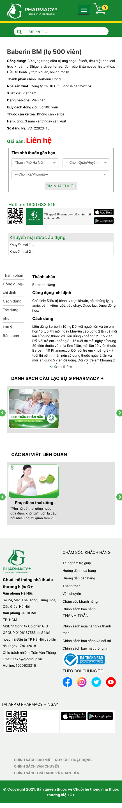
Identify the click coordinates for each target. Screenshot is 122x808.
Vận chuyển (72, 593)
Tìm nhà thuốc (61, 186)
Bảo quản (11, 335)
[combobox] (35, 162)
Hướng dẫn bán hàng (79, 578)
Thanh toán (71, 586)
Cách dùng (12, 301)
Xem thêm (61, 366)
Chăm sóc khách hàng (80, 601)
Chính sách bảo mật (33, 760)
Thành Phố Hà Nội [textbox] (29, 163)
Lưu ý (7, 327)
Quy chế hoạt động (73, 760)
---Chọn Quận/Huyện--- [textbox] (83, 163)
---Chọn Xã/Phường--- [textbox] (31, 174)
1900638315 (26, 665)
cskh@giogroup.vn (27, 659)
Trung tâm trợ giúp (77, 563)
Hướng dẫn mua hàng (79, 570)
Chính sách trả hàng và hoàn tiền (46, 773)
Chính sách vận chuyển (36, 766)
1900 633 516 (40, 204)
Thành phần (13, 275)
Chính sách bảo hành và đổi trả (87, 641)
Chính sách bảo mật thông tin (85, 648)
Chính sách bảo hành (79, 609)
